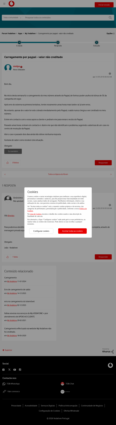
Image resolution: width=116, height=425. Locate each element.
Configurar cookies (41, 231)
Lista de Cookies (36, 214)
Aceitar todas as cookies (72, 231)
